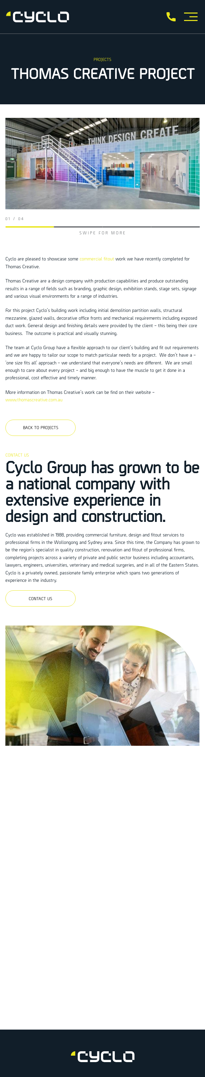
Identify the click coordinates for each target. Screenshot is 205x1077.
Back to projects (40, 427)
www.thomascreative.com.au (33, 399)
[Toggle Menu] (191, 16)
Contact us (40, 598)
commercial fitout (97, 258)
